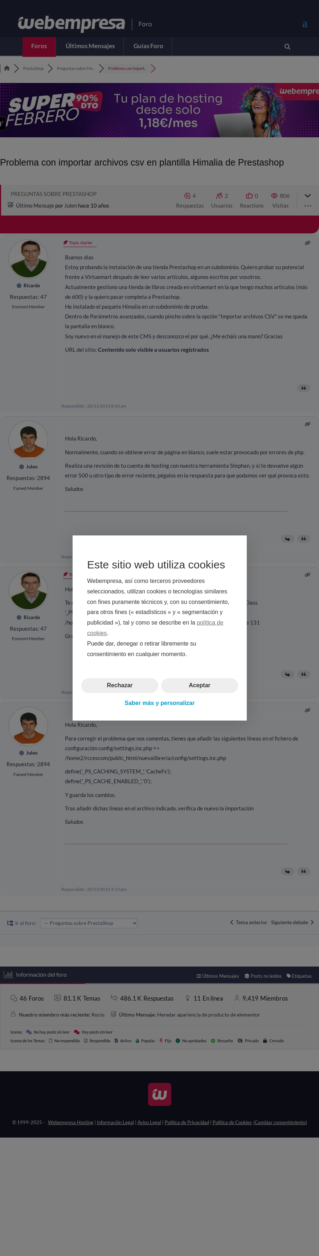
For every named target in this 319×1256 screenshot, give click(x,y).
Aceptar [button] (199, 685)
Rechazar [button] (119, 685)
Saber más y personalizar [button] (159, 703)
